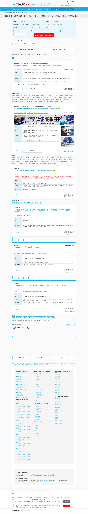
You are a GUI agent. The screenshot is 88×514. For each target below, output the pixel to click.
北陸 (54, 3)
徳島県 (19, 450)
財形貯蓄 (65, 97)
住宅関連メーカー (38, 378)
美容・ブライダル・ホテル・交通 (23, 394)
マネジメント (47, 157)
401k (70, 159)
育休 (23, 97)
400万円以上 (57, 376)
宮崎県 (28, 456)
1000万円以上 (57, 385)
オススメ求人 (54, 9)
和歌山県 (34, 278)
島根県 (24, 443)
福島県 (28, 406)
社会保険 (39, 99)
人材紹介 (36, 428)
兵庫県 (19, 437)
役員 (35, 436)
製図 (34, 157)
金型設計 (25, 95)
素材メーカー (37, 376)
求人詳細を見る (17, 88)
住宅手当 (38, 97)
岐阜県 (19, 429)
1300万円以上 (57, 390)
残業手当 (26, 278)
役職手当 (33, 159)
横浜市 (19, 419)
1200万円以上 (57, 389)
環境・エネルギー (38, 397)
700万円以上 (57, 381)
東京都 (51, 101)
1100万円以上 (57, 387)
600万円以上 (57, 379)
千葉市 (19, 417)
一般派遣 (36, 431)
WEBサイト (29, 157)
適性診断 (57, 412)
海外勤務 (24, 317)
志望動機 (57, 409)
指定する (23, 21)
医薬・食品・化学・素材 (21, 384)
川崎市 (23, 419)
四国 (48, 5)
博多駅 (44, 99)
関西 (33, 4)
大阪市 (24, 439)
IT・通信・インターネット (39, 373)
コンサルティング (38, 392)
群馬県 (28, 411)
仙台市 (19, 408)
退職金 (34, 97)
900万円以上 (57, 384)
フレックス (35, 317)
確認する (66, 505)
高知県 (19, 451)
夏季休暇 (20, 99)
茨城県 (19, 411)
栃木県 (24, 411)
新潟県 (19, 422)
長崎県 (28, 454)
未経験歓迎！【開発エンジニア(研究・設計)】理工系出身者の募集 (35, 65)
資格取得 (61, 95)
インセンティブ (28, 97)
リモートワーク (22, 101)
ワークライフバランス (46, 97)
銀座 (14, 95)
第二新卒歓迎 (37, 406)
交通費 (47, 95)
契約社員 (36, 425)
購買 (42, 157)
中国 (44, 5)
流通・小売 (37, 386)
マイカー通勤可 (37, 417)
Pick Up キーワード (21, 497)
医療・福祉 (19, 376)
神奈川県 (56, 101)
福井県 (28, 426)
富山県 (19, 426)
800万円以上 (57, 382)
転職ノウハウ (31, 9)
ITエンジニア (23, 157)
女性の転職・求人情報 (59, 423)
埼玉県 (60, 101)
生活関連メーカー (38, 379)
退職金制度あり (37, 419)
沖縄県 (24, 457)
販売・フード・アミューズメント (23, 374)
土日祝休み (15, 99)
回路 (17, 278)
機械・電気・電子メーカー (39, 374)
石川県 (24, 426)
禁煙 (71, 95)
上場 (54, 161)
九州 (51, 5)
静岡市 (19, 432)
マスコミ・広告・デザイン (39, 389)
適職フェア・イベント (59, 410)
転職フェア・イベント (43, 9)
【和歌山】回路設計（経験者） (24, 247)
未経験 (56, 99)
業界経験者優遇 (35, 95)
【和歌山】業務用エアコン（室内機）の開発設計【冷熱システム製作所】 (37, 285)
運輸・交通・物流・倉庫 (39, 395)
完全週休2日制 (37, 416)
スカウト (62, 9)
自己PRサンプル (58, 407)
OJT (14, 161)
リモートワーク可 (38, 411)
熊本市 (28, 459)
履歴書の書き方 (58, 405)
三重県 (19, 431)
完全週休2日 (42, 95)
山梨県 (24, 422)
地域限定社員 (35, 101)
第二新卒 (53, 157)
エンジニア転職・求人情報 (60, 422)
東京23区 (29, 417)
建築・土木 (19, 379)
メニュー (73, 3)
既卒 (60, 99)
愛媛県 (28, 450)
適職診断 (57, 418)
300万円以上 (57, 374)
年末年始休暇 (26, 99)
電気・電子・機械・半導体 (22, 382)
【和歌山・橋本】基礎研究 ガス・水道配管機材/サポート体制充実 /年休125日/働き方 (42, 210)
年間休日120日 (65, 99)
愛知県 (28, 429)
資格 (56, 415)
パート (52, 99)
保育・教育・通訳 (20, 395)
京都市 (19, 439)
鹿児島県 (20, 457)
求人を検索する (19, 9)
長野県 (28, 422)
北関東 (44, 3)
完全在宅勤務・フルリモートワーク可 (41, 409)
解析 (30, 95)
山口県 (24, 445)
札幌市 (22, 401)
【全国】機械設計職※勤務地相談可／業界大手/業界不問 (31, 170)
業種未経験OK (57, 399)
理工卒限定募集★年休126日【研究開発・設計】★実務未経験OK (34, 108)
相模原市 (28, 419)
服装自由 (36, 414)
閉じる (66, 501)
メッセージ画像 (17, 142)
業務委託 (36, 427)
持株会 (61, 97)
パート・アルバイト (38, 430)
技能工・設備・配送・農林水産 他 (23, 389)
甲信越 (51, 3)
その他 (36, 400)
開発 (14, 202)
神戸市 (19, 440)
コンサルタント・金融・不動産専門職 (24, 386)
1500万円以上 (57, 393)
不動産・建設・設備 (38, 394)
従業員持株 (29, 101)
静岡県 (24, 429)
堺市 (28, 439)
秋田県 (19, 406)
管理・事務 (19, 392)
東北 (41, 3)
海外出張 (29, 317)
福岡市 (19, 459)
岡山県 (28, 443)
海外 (54, 5)
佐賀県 (24, 454)
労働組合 (30, 161)
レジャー (36, 384)
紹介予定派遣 (37, 433)
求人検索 (14, 497)
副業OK (36, 413)
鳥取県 (19, 443)
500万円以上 (57, 377)
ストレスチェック (55, 97)
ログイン (68, 3)
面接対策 (57, 417)
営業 (21, 95)
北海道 (38, 3)
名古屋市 (28, 432)
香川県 (24, 450)
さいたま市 (24, 417)
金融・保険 (37, 390)
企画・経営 (19, 378)
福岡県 (19, 454)
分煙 (14, 97)
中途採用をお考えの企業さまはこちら (69, 5)
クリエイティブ (20, 387)
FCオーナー (37, 435)
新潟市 (19, 423)
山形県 (24, 406)
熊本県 (19, 456)
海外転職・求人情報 (59, 420)
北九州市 (24, 459)
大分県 (24, 456)
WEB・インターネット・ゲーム (22, 397)
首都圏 (48, 3)
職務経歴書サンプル (59, 404)
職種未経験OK (57, 398)
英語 (20, 317)
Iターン (57, 95)
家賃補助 (66, 95)
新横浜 (17, 95)
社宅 (70, 97)
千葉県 (23, 414)
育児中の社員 (15, 101)
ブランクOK (28, 163)
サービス (36, 382)
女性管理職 (18, 97)
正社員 (48, 99)
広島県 (19, 445)
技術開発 (38, 157)
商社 (35, 381)
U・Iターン (52, 95)
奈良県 (24, 437)
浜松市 (24, 432)
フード (36, 387)
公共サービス (19, 390)
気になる (70, 9)
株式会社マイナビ (26, 474)
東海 (37, 5)
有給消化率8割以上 (38, 408)
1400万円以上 (57, 392)
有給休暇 (32, 99)
